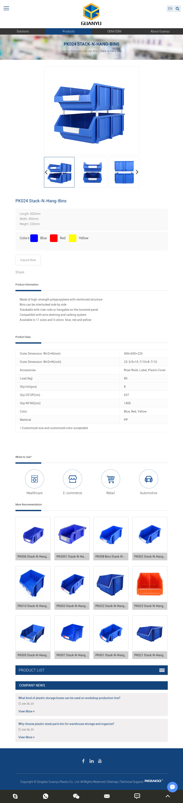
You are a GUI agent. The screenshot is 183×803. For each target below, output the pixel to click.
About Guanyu (160, 31)
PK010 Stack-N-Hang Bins (34, 606)
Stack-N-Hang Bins (111, 51)
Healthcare (34, 493)
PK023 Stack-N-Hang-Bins (150, 606)
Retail (110, 493)
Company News (32, 685)
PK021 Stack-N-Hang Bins (150, 655)
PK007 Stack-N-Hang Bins (72, 655)
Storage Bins (91, 51)
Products (69, 31)
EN (170, 9)
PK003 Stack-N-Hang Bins (72, 606)
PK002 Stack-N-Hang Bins (150, 556)
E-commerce (72, 493)
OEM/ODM (114, 31)
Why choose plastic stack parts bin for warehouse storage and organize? (66, 724)
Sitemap (112, 781)
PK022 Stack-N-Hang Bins (111, 606)
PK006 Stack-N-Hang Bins (34, 556)
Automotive (148, 493)
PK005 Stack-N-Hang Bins (34, 655)
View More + (26, 711)
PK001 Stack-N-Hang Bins (111, 655)
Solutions (23, 31)
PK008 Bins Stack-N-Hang (111, 556)
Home (65, 51)
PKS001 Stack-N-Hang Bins (72, 556)
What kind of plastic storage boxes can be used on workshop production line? (69, 698)
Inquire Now (28, 260)
